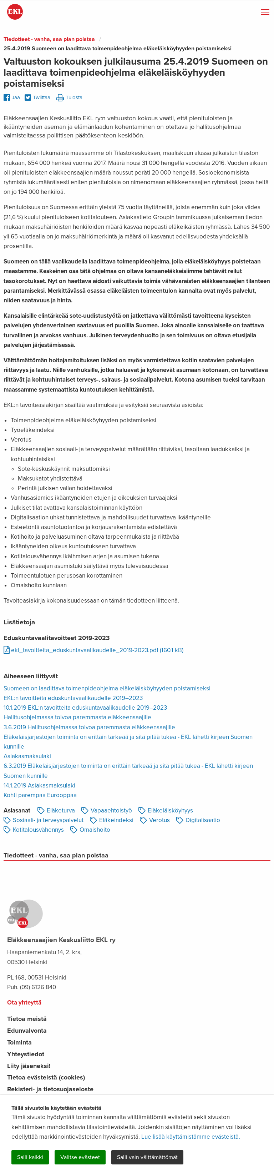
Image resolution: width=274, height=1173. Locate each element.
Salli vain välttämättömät (147, 1157)
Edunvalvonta (27, 1030)
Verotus (155, 820)
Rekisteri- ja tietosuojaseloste (50, 1089)
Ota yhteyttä (24, 1002)
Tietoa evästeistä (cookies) (46, 1077)
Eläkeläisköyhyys (165, 810)
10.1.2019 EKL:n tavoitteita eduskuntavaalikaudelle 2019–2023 (85, 707)
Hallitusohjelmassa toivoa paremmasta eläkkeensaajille (77, 717)
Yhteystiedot (25, 1054)
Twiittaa (37, 98)
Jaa (12, 97)
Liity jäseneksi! (29, 1066)
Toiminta (19, 1042)
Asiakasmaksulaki (27, 756)
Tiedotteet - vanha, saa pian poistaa (49, 39)
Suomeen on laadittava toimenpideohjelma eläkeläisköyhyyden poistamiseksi (107, 688)
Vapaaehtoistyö (106, 810)
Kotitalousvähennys (34, 830)
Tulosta (69, 98)
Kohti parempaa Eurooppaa (40, 795)
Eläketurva (56, 810)
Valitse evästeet (80, 1157)
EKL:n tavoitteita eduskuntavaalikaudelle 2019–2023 (73, 698)
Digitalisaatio (198, 820)
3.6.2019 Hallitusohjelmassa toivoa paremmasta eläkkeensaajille (89, 727)
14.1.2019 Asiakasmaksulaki (39, 785)
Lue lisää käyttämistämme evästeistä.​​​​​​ (190, 1137)
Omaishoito (90, 830)
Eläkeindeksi (111, 820)
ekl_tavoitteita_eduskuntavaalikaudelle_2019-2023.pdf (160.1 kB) (93, 650)
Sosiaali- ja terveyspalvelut (43, 820)
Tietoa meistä (27, 1019)
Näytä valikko (265, 11)
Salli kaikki (30, 1157)
